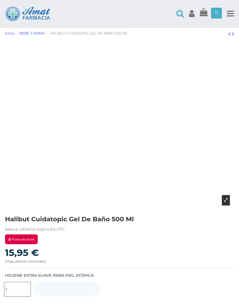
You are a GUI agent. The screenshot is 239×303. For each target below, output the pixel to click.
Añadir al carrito (67, 289)
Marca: (12, 229)
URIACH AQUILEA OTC (42, 229)
